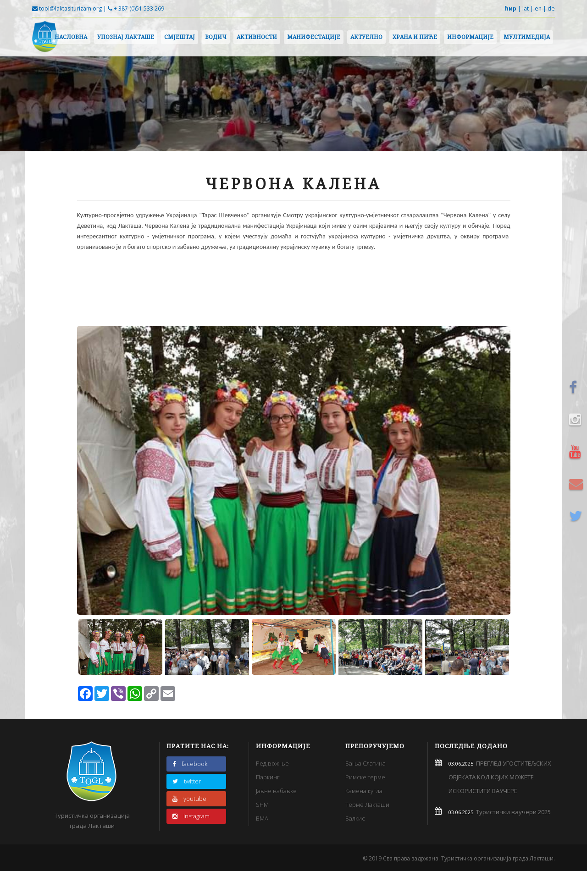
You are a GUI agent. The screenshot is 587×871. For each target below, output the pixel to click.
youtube (189, 798)
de (551, 8)
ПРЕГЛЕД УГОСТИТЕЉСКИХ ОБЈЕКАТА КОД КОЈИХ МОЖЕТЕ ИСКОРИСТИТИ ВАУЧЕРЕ (500, 777)
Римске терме (365, 777)
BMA (262, 818)
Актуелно (366, 37)
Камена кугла (363, 791)
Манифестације (313, 37)
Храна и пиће (415, 37)
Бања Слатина (365, 763)
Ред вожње (272, 763)
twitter (186, 781)
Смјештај (179, 37)
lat (525, 8)
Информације (470, 37)
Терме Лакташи (367, 804)
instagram (191, 816)
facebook (189, 764)
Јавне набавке (276, 791)
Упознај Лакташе (125, 37)
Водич (216, 37)
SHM (262, 804)
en (538, 8)
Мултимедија (527, 37)
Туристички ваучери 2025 (512, 812)
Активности (257, 37)
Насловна (71, 37)
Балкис (355, 818)
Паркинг (268, 777)
